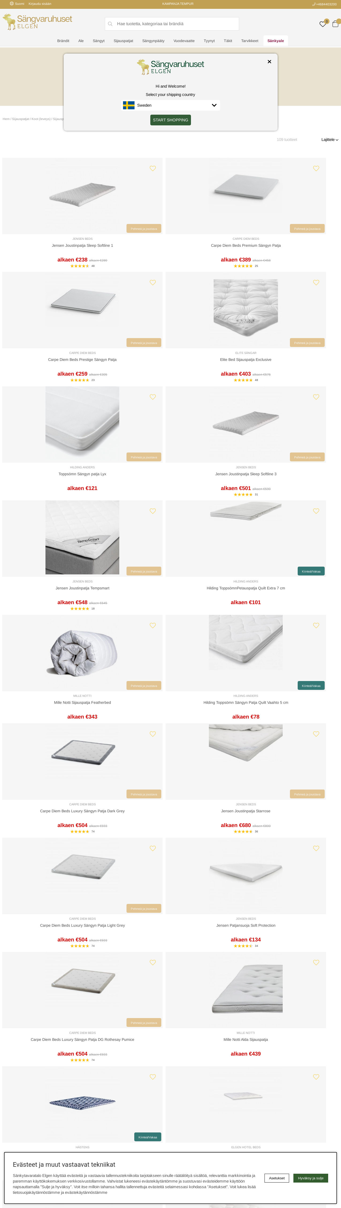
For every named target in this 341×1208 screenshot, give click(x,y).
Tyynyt (209, 42)
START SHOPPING (170, 120)
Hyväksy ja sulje (311, 1178)
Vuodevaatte (184, 42)
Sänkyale (275, 42)
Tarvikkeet (249, 42)
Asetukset (277, 1178)
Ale (81, 42)
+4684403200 (326, 4)
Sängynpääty (153, 42)
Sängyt (99, 42)
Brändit (63, 42)
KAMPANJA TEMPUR (178, 4)
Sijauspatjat (123, 42)
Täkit (228, 42)
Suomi (17, 4)
